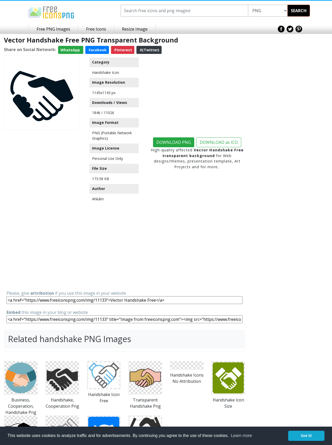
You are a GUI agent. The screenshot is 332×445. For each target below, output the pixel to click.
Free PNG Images (53, 29)
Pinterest (122, 49)
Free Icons (96, 29)
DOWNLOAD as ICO (219, 142)
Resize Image (135, 29)
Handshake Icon (105, 72)
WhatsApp (70, 49)
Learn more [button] (241, 435)
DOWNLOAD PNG (173, 142)
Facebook (97, 49)
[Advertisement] (41, 209)
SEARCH (299, 10)
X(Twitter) (149, 49)
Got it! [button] (306, 436)
